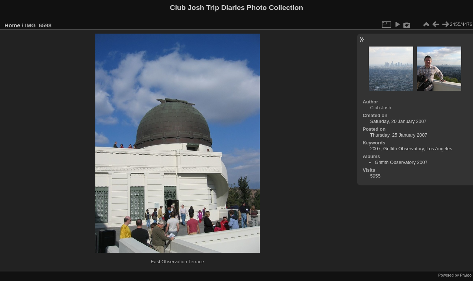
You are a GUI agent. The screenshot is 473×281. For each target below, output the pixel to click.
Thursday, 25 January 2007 (398, 135)
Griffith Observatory (403, 148)
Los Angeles (439, 148)
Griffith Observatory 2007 (401, 162)
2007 (375, 148)
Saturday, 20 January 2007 (398, 121)
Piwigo (466, 275)
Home (12, 25)
